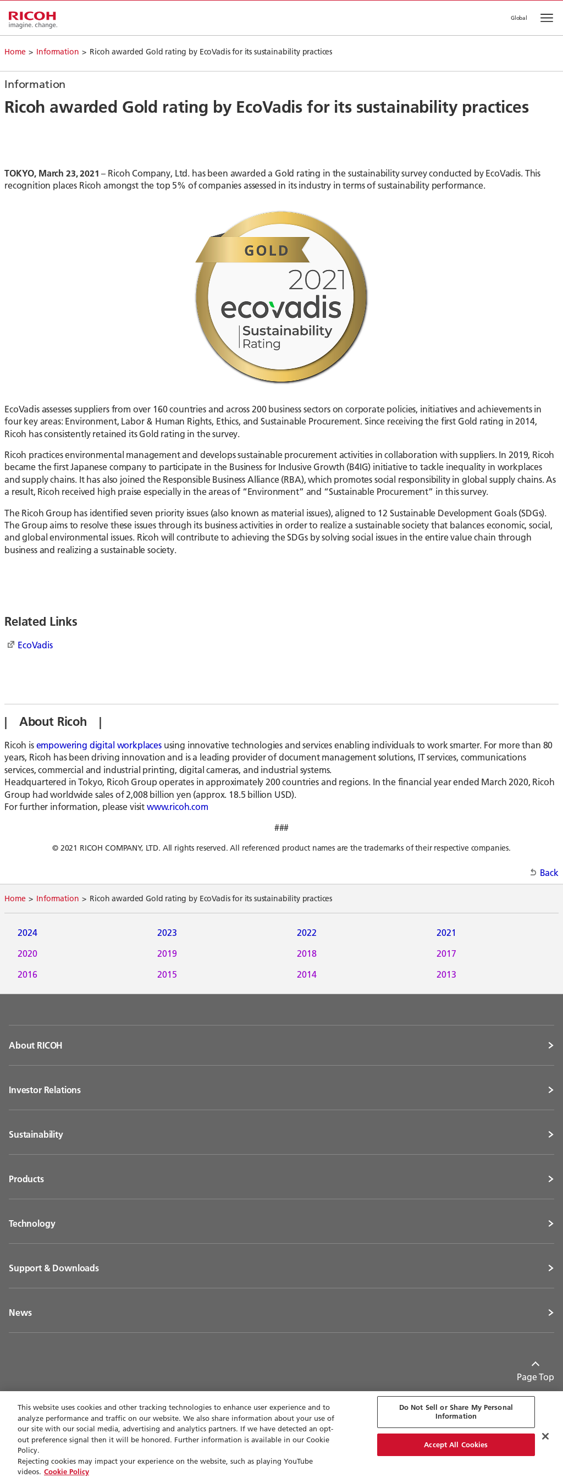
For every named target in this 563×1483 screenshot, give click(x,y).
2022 (307, 932)
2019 (167, 953)
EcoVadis (35, 644)
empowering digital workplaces (99, 745)
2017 (446, 953)
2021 (446, 932)
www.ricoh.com (177, 806)
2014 (307, 974)
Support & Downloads (54, 1268)
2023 (167, 932)
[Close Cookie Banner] (545, 1436)
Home (14, 52)
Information (57, 52)
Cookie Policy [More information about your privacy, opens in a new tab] (66, 1471)
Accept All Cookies (456, 1444)
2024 (27, 932)
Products (26, 1179)
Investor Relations (45, 1089)
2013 (446, 974)
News (20, 1312)
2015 (167, 974)
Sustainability (36, 1134)
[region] (281, 1437)
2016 (27, 974)
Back (549, 872)
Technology (32, 1223)
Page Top (535, 1376)
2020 (27, 953)
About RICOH (36, 1045)
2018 (307, 953)
